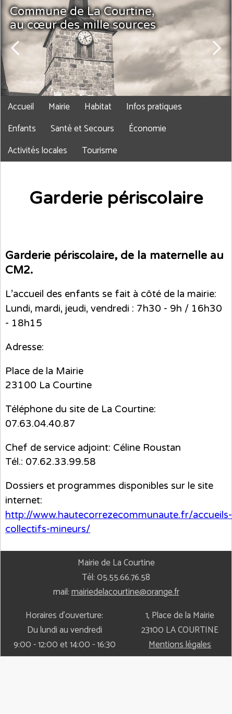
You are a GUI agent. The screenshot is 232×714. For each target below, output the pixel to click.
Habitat (98, 107)
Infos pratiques (154, 107)
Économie (147, 128)
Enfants (22, 128)
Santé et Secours (82, 128)
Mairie (59, 107)
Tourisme (99, 150)
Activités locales (37, 150)
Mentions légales (180, 644)
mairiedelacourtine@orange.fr (125, 592)
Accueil (21, 107)
